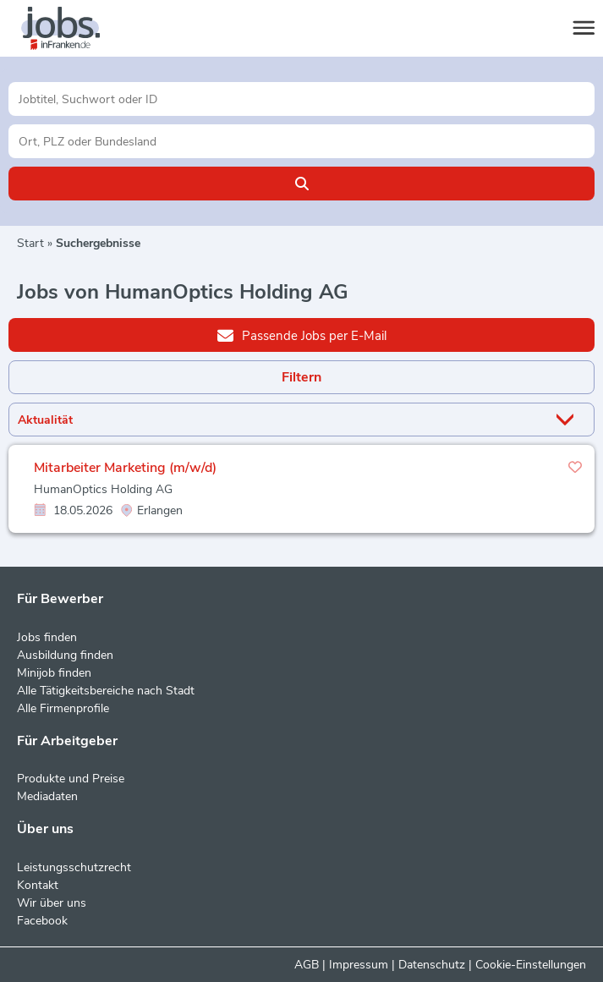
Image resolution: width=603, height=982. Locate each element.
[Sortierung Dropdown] (568, 420)
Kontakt (37, 885)
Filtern (301, 377)
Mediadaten (47, 796)
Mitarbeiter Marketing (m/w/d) (125, 467)
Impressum (358, 965)
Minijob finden (54, 673)
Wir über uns (51, 903)
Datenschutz (431, 965)
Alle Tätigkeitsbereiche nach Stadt (106, 691)
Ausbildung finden (65, 655)
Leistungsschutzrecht (74, 867)
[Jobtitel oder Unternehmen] (301, 99)
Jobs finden (47, 637)
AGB (306, 965)
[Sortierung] (280, 420)
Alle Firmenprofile (63, 708)
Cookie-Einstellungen (530, 965)
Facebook (42, 921)
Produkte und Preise (70, 779)
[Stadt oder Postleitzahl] (301, 141)
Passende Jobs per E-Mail (301, 335)
